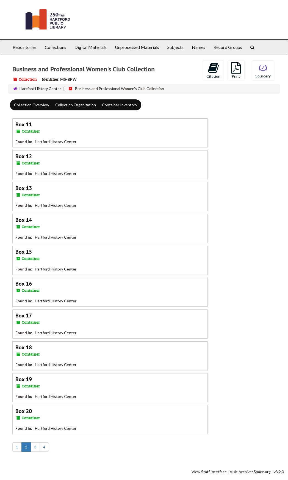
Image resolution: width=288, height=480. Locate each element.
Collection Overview (31, 104)
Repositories (25, 47)
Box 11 (23, 124)
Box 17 (23, 315)
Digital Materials (90, 47)
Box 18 (23, 347)
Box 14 (23, 220)
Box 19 (23, 379)
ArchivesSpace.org (255, 471)
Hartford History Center (40, 88)
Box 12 (23, 156)
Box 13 (23, 188)
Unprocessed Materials (137, 47)
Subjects (175, 47)
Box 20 (23, 411)
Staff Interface (214, 471)
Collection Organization (75, 104)
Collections (55, 47)
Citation (213, 70)
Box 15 (23, 251)
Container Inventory (119, 104)
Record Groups (228, 47)
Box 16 (23, 283)
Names (198, 47)
